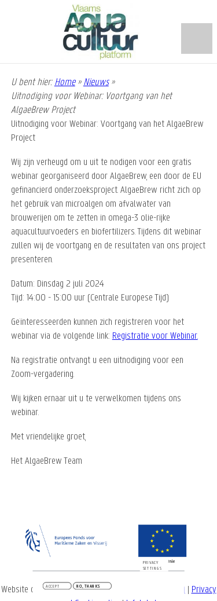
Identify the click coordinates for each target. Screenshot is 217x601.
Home (64, 82)
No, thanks (88, 587)
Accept (53, 587)
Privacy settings (152, 566)
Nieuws (96, 82)
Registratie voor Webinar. (155, 336)
